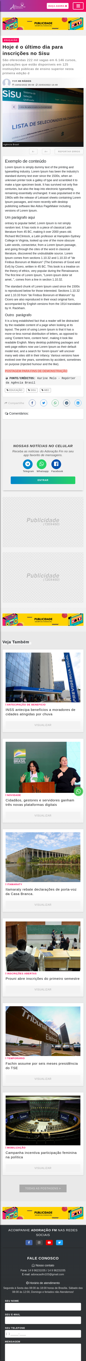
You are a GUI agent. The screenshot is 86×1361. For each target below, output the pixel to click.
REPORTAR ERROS (69, 151)
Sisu (32, 390)
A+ (46, 151)
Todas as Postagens (43, 1188)
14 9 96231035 (37, 1270)
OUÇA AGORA (57, 6)
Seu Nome (12, 1301)
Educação (14, 390)
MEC (45, 390)
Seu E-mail (12, 1314)
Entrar (43, 480)
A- (33, 151)
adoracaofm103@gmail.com (47, 1274)
